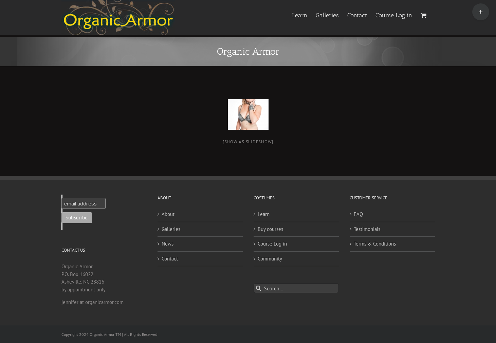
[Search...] (296, 288)
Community (270, 258)
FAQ (358, 214)
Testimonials (367, 229)
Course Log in (272, 243)
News (167, 243)
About (168, 214)
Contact (170, 258)
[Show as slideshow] (248, 142)
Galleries (171, 229)
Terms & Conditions (375, 243)
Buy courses (270, 229)
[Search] (258, 288)
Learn (264, 214)
